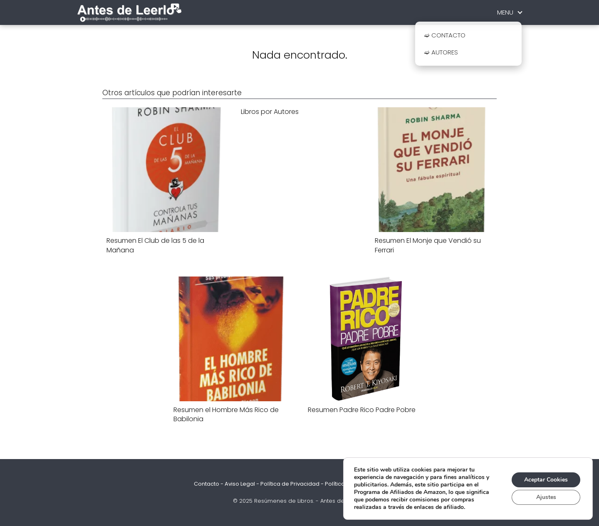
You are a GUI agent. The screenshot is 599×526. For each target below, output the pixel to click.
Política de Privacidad (289, 484)
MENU (505, 12)
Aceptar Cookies (546, 480)
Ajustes (546, 497)
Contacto (206, 484)
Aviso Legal (240, 484)
